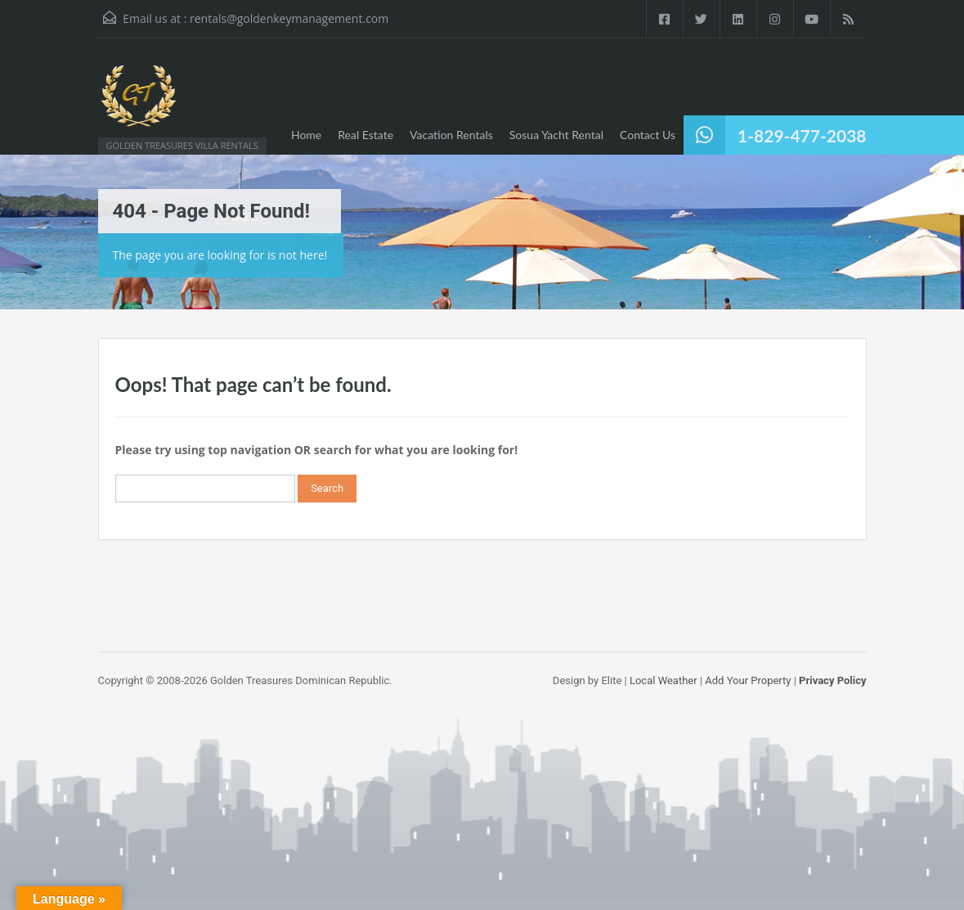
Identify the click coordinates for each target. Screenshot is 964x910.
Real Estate (365, 135)
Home (306, 135)
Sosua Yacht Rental (556, 135)
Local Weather (663, 680)
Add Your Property (748, 680)
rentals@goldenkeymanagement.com (289, 18)
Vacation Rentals (451, 135)
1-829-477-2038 (802, 135)
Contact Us (647, 135)
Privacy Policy (832, 680)
